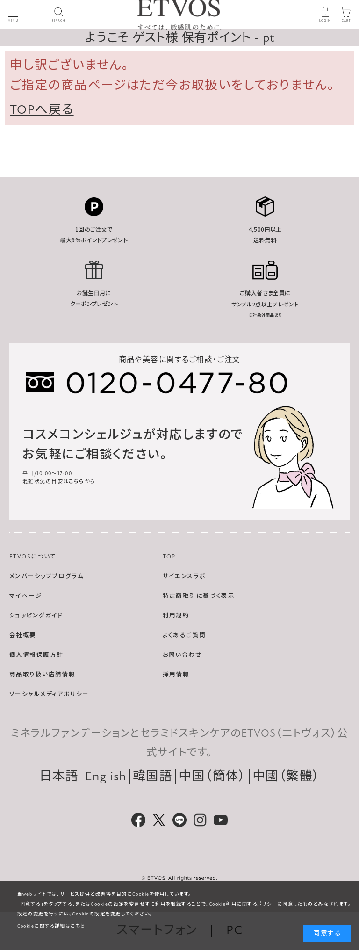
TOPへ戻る (42, 109)
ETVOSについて (33, 556)
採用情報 (176, 674)
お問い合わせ (182, 655)
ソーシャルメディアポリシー (49, 694)
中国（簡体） (212, 776)
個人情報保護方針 (36, 655)
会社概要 (22, 635)
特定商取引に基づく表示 (199, 596)
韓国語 (152, 776)
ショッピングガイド (36, 615)
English (106, 776)
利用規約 (176, 615)
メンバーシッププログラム (46, 576)
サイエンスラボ (184, 576)
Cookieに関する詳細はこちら (51, 926)
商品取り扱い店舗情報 (42, 674)
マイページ (25, 596)
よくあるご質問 (184, 635)
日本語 (59, 776)
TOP (169, 556)
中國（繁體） (286, 776)
